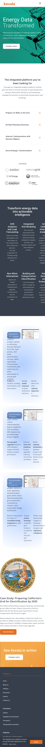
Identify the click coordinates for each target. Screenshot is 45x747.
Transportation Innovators (11, 724)
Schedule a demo (11, 46)
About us (5, 685)
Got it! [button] (36, 742)
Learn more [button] (12, 744)
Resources (6, 692)
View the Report (8, 632)
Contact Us (6, 700)
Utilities (5, 713)
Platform (5, 689)
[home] (11, 3)
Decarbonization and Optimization (15, 482)
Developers (6, 720)
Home (5, 681)
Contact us (7, 674)
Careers (5, 696)
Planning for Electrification (14, 335)
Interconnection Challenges (14, 415)
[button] (40, 3)
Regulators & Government (11, 717)
